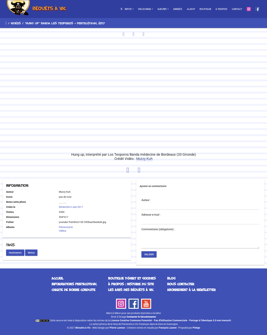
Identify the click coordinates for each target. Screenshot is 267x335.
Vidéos (16, 23)
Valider (149, 254)
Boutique (205, 8)
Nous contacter (180, 284)
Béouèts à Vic (83, 327)
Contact (237, 8)
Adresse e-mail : (151, 214)
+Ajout (191, 8)
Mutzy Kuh (144, 159)
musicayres (15, 252)
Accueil (6, 23)
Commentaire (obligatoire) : (158, 229)
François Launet (168, 327)
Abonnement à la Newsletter (191, 290)
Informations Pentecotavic (74, 284)
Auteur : (146, 200)
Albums (162, 8)
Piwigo (196, 327)
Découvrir (144, 8)
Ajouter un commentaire (153, 186)
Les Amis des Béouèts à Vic (130, 290)
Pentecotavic (66, 227)
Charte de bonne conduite (73, 290)
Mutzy (31, 252)
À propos (221, 8)
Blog (171, 278)
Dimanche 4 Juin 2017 (71, 207)
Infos (128, 8)
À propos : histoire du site (131, 284)
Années (177, 8)
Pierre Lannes (117, 327)
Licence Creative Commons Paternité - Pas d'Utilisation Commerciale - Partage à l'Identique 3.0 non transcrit (171, 320)
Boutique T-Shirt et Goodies (132, 278)
